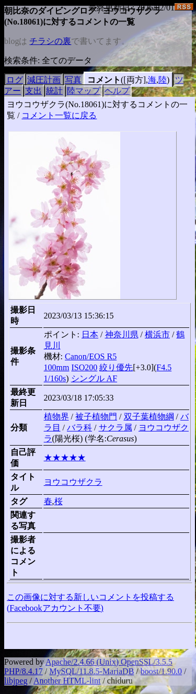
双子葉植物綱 (149, 416)
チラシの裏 (50, 41)
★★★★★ (65, 457)
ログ (14, 79)
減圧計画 (44, 79)
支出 (33, 90)
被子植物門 (96, 416)
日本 (90, 334)
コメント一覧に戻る (59, 115)
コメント (104, 79)
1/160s (55, 378)
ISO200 (85, 367)
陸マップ (83, 90)
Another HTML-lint (66, 680)
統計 (54, 90)
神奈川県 (122, 334)
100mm (57, 367)
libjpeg (15, 680)
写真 (73, 79)
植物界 (56, 416)
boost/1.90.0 (161, 671)
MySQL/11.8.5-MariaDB (91, 671)
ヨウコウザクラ (73, 481)
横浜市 (157, 334)
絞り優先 (116, 367)
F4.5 (163, 367)
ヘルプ (117, 90)
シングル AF (94, 378)
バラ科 (79, 427)
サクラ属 (115, 427)
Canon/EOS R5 (91, 356)
